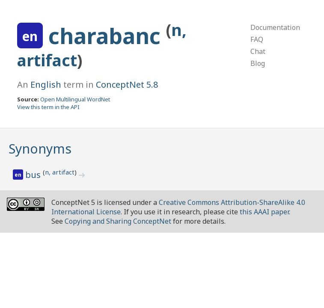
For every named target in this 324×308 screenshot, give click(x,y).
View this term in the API (48, 107)
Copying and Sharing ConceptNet (118, 221)
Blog (257, 63)
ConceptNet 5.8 (127, 84)
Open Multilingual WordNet (75, 99)
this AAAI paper (264, 211)
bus (34, 175)
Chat (257, 51)
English (45, 84)
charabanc (107, 35)
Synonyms (40, 148)
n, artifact (59, 172)
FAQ (256, 39)
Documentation (275, 27)
